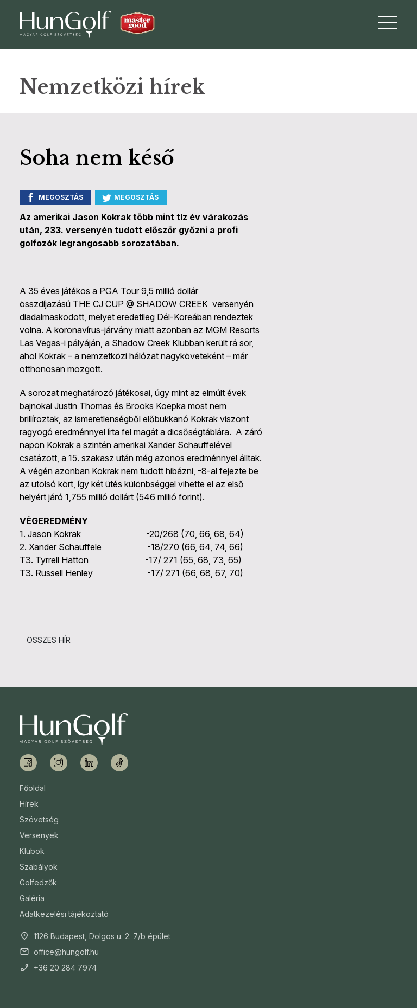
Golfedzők (38, 882)
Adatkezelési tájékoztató (64, 913)
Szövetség (39, 819)
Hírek (29, 803)
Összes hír (49, 640)
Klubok (32, 851)
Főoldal (33, 788)
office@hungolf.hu (66, 951)
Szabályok (39, 866)
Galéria (32, 898)
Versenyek (39, 835)
